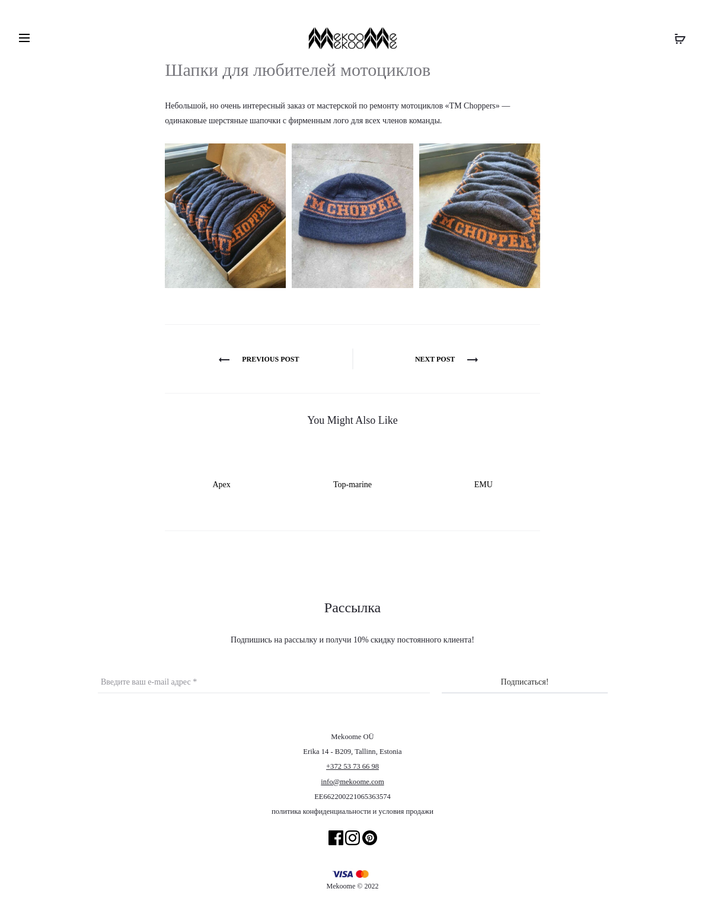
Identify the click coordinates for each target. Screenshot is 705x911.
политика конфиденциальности (321, 811)
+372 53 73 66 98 (352, 766)
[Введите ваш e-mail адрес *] (264, 682)
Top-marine (352, 484)
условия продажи (405, 811)
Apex (221, 484)
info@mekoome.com (352, 782)
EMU (483, 484)
